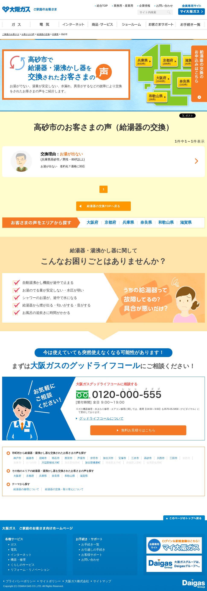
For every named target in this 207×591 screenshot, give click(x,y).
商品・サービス (102, 24)
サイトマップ (102, 581)
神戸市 (17, 458)
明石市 (56, 458)
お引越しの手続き (93, 549)
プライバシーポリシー (21, 581)
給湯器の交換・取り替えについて (64, 489)
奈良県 (146, 222)
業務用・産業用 (123, 5)
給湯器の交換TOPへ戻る (103, 206)
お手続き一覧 (190, 24)
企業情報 (144, 5)
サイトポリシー (50, 581)
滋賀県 (186, 222)
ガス (16, 24)
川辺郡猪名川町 (51, 462)
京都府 (110, 222)
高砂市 (148, 458)
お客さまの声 (28, 34)
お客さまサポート (161, 24)
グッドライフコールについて (101, 418)
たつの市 (31, 462)
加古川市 (108, 458)
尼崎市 (43, 458)
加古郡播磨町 (93, 462)
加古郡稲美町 (72, 462)
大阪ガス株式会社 (77, 581)
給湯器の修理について (26, 489)
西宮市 (68, 458)
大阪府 (92, 222)
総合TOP (102, 5)
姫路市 (30, 458)
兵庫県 (55, 34)
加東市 (17, 462)
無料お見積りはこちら (138, 430)
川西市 (161, 458)
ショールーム (131, 24)
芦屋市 (81, 458)
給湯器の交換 (43, 34)
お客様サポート (91, 554)
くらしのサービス (23, 564)
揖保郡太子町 (113, 462)
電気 (45, 24)
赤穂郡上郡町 (133, 462)
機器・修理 (18, 559)
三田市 (173, 458)
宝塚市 (122, 458)
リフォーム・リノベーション (30, 569)
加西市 (186, 458)
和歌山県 (166, 222)
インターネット (73, 24)
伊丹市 (94, 458)
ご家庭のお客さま (10, 34)
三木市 (135, 458)
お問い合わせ (164, 5)
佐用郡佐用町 (154, 462)
